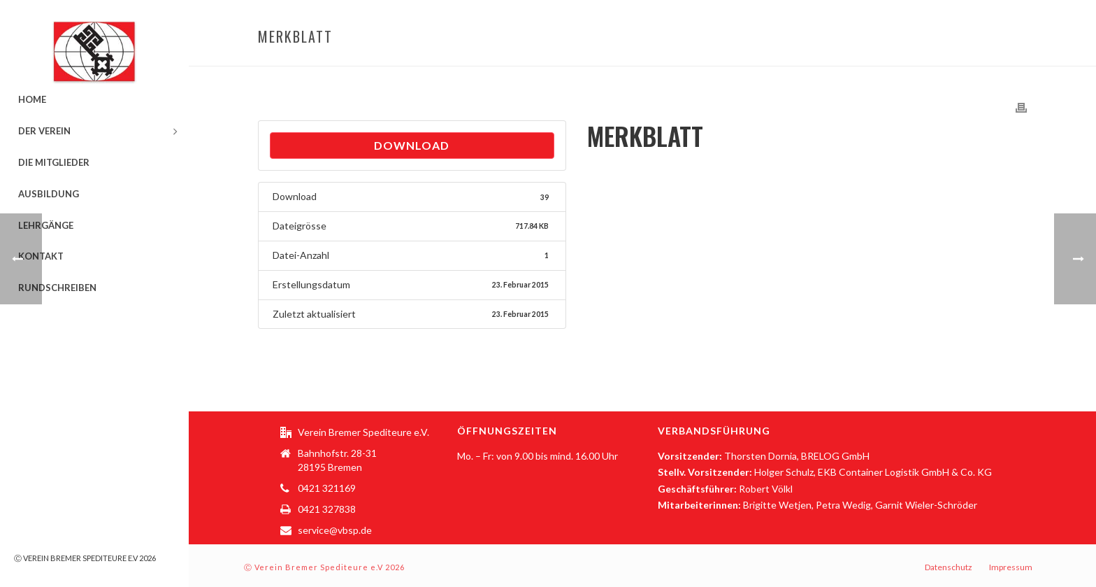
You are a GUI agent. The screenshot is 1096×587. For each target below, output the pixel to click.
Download (411, 145)
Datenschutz (948, 567)
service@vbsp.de (335, 530)
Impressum (1010, 567)
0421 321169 (327, 488)
